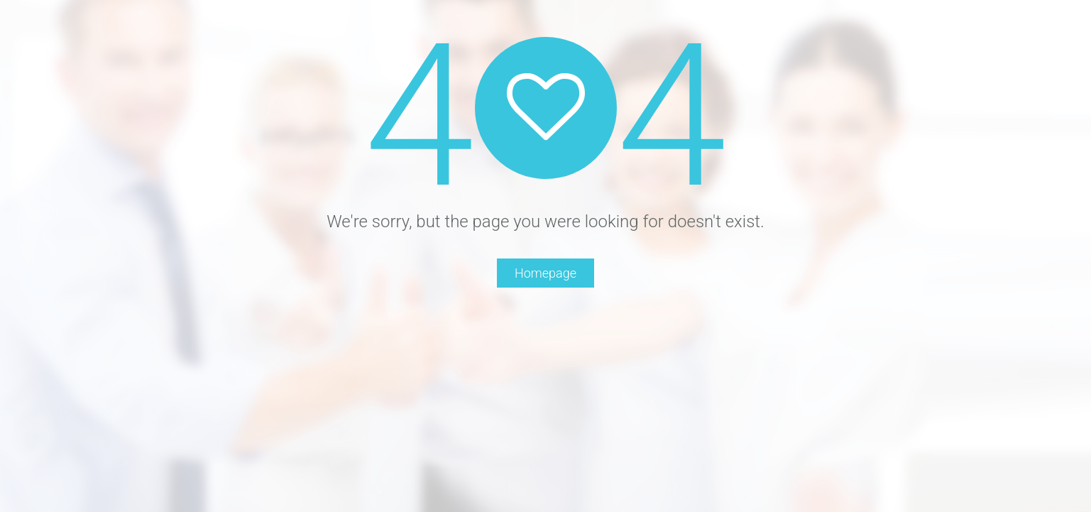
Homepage (545, 273)
